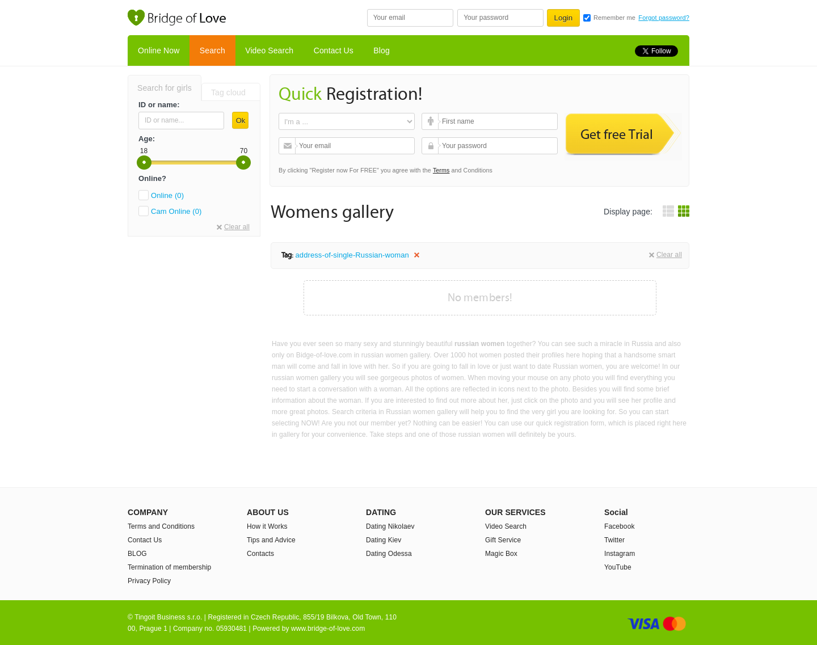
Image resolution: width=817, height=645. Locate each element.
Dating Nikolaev (390, 526)
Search (212, 50)
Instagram (619, 554)
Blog (381, 50)
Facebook (619, 526)
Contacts (260, 554)
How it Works (267, 526)
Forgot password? (663, 17)
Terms (441, 170)
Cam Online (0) (176, 211)
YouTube (617, 567)
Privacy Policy (149, 581)
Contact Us (333, 50)
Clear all (237, 227)
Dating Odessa (389, 554)
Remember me (614, 17)
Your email (288, 146)
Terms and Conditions (161, 526)
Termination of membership (169, 567)
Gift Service (503, 540)
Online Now (158, 50)
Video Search (269, 50)
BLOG (137, 554)
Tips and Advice (271, 540)
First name (431, 121)
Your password (431, 146)
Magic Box (501, 554)
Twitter (614, 540)
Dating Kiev (383, 540)
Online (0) (167, 195)
